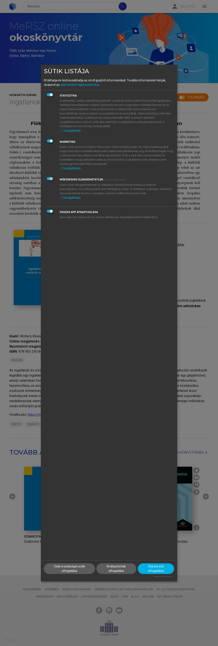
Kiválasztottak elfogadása (116, 569)
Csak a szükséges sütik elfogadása (69, 569)
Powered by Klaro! (162, 576)
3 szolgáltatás (70, 197)
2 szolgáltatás (70, 168)
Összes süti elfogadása (156, 569)
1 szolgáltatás (70, 130)
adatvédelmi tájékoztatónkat (79, 84)
